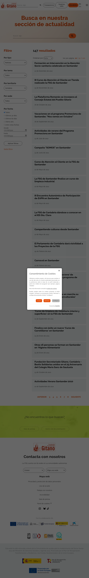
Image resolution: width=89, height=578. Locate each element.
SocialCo (57, 306)
